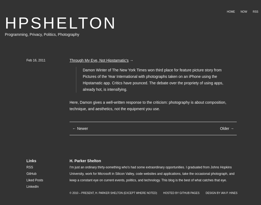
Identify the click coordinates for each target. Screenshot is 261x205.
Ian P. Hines (229, 193)
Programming (16, 34)
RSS (255, 11)
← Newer (80, 128)
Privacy (36, 34)
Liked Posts (34, 180)
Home (231, 11)
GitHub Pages (190, 193)
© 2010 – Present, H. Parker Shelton (96, 193)
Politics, (51, 34)
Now (244, 11)
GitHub (31, 174)
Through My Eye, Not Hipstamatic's (99, 60)
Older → (227, 128)
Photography (68, 34)
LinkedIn (32, 187)
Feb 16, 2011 (36, 60)
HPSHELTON (61, 23)
